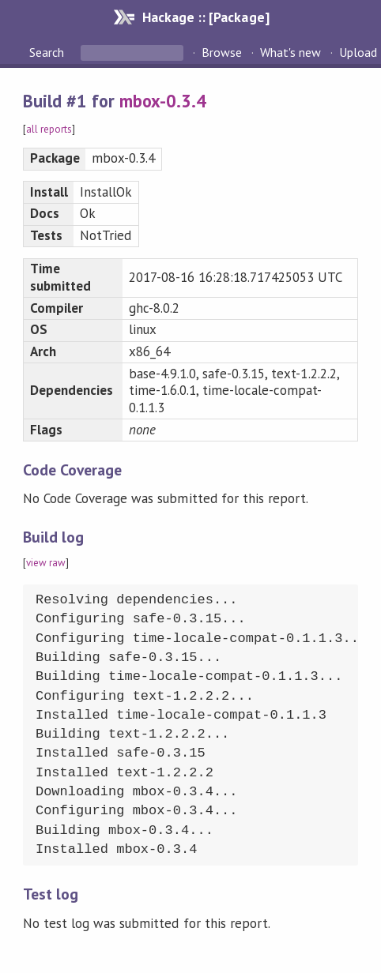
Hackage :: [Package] (205, 17)
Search (48, 52)
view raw (46, 562)
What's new (290, 52)
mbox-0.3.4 (162, 100)
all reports (49, 129)
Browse (222, 52)
